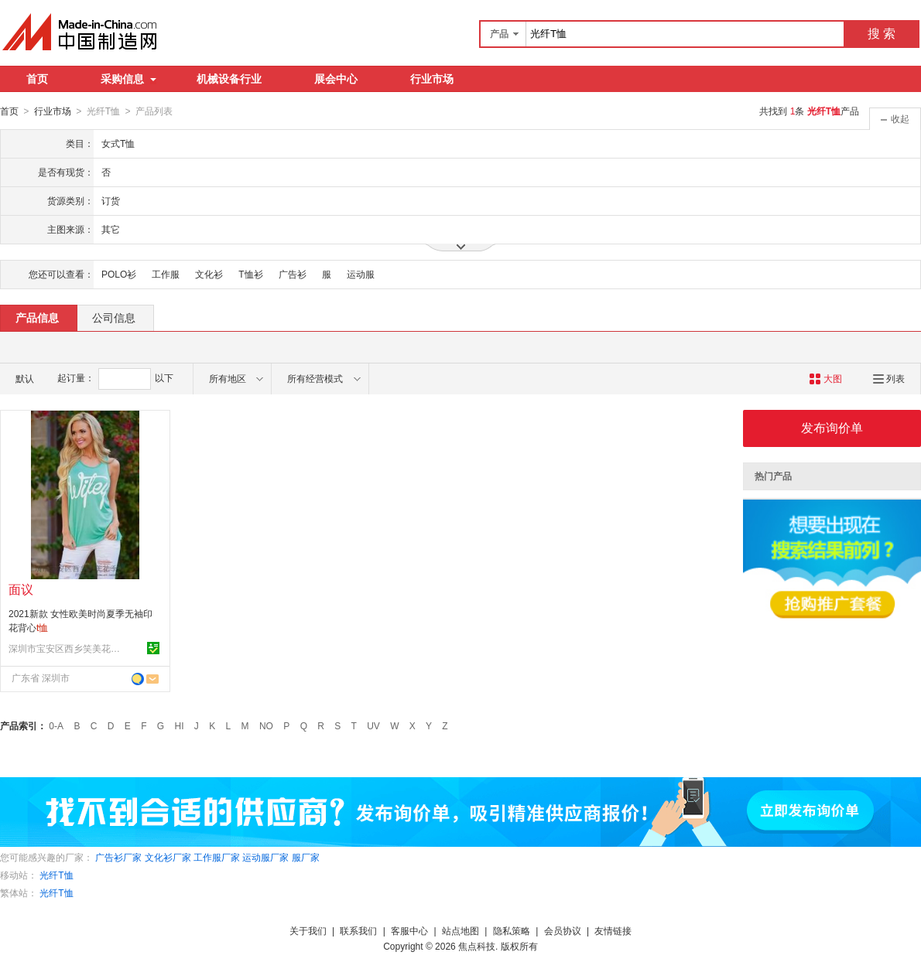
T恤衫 (250, 273)
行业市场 (432, 79)
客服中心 (409, 930)
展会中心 (336, 79)
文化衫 (209, 273)
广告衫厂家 (118, 856)
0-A (56, 725)
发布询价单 (832, 427)
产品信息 (37, 317)
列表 (889, 378)
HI (179, 725)
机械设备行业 (229, 79)
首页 (37, 79)
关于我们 (308, 930)
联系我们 (358, 930)
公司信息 (113, 317)
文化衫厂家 (168, 856)
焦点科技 (476, 945)
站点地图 (460, 930)
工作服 (166, 273)
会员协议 (562, 930)
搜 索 (881, 33)
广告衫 (292, 273)
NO (266, 725)
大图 (825, 378)
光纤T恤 (56, 874)
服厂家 (306, 856)
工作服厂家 (216, 856)
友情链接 (613, 930)
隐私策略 (511, 930)
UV (373, 725)
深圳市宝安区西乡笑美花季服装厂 (67, 648)
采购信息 (128, 79)
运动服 (361, 273)
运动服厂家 (265, 856)
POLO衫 (118, 273)
